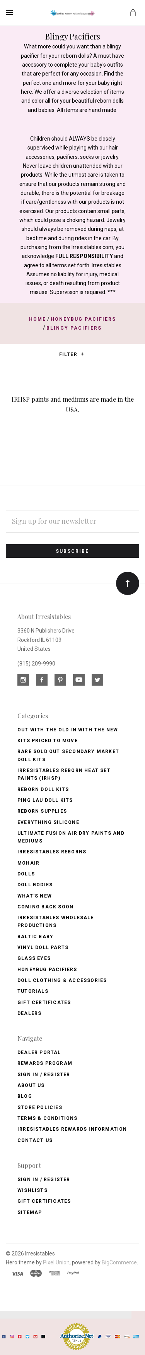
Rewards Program (44, 1063)
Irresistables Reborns (51, 852)
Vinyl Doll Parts (42, 947)
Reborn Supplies (42, 811)
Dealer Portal (39, 1052)
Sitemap (29, 1212)
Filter (71, 355)
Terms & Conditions (47, 1118)
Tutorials (32, 991)
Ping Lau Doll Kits (45, 800)
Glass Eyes (34, 958)
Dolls (26, 874)
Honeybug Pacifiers (47, 969)
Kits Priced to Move (47, 740)
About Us (31, 1085)
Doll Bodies (35, 884)
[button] (82, 354)
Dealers (29, 1013)
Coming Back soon (45, 907)
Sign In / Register (43, 1074)
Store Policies (39, 1107)
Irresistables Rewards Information (72, 1129)
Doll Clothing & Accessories (62, 980)
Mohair (28, 863)
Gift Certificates (44, 1002)
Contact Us (35, 1140)
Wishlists (32, 1190)
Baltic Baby (35, 936)
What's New (34, 896)
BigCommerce (119, 1262)
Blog (24, 1096)
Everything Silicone (48, 822)
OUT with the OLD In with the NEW (67, 730)
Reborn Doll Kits (43, 789)
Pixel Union (56, 1262)
